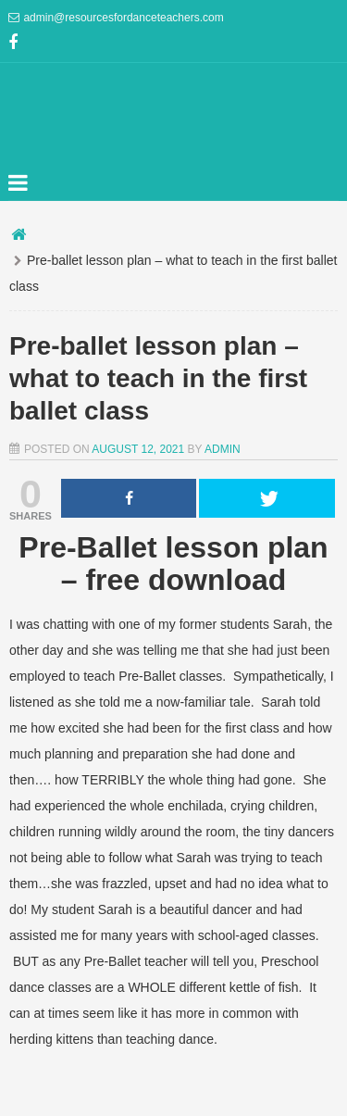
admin (222, 449)
